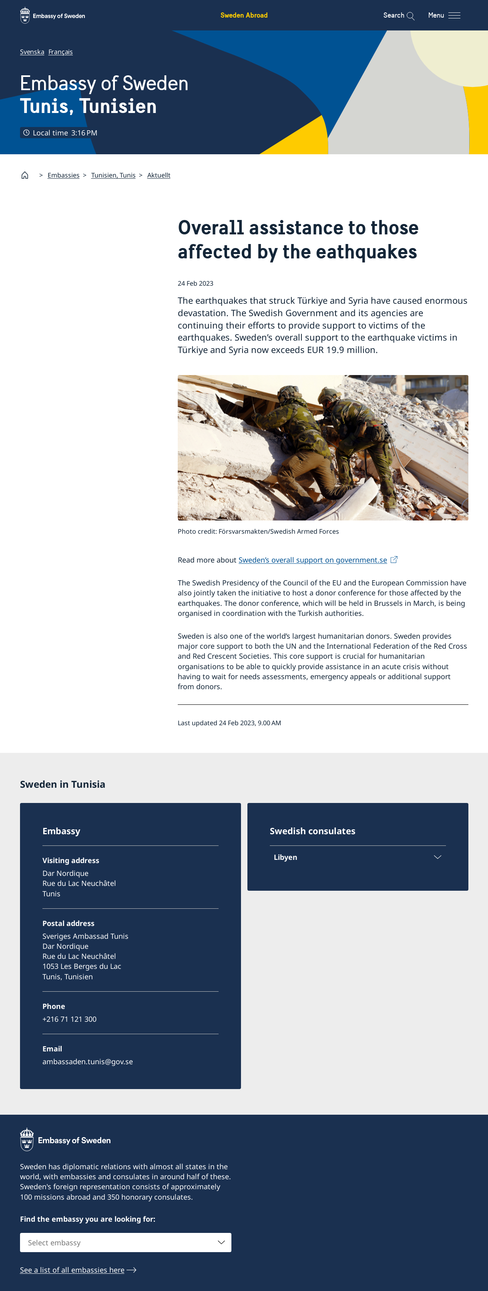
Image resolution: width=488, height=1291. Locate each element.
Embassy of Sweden (104, 95)
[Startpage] (28, 175)
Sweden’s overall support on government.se (313, 560)
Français (60, 51)
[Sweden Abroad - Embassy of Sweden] (60, 15)
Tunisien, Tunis (113, 174)
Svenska (32, 51)
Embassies (64, 174)
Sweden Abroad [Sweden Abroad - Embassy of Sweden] (244, 15)
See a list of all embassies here (72, 1270)
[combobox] (125, 1242)
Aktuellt (159, 174)
